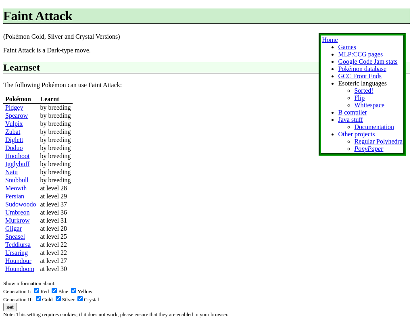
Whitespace (369, 105)
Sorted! (363, 90)
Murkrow (17, 220)
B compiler (352, 112)
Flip (359, 97)
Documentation (374, 126)
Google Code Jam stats (367, 61)
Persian (14, 196)
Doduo (14, 147)
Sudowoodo (20, 204)
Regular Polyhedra (378, 141)
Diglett (14, 139)
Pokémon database (362, 68)
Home (330, 39)
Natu (11, 172)
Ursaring (16, 252)
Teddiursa (18, 244)
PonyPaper (368, 148)
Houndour (18, 260)
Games (347, 47)
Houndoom (19, 268)
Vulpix (14, 123)
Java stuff (350, 119)
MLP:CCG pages (360, 54)
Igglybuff (17, 163)
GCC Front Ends (360, 76)
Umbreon (17, 212)
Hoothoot (17, 155)
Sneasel (15, 236)
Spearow (16, 115)
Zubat (12, 131)
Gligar (13, 228)
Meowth (16, 188)
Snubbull (17, 180)
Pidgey (14, 107)
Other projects (356, 134)
